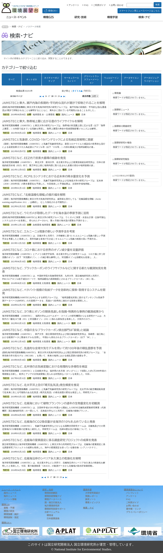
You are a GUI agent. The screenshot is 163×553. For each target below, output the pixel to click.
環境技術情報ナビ (53, 496)
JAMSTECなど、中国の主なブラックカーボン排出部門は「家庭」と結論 (45, 330)
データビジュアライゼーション (151, 79)
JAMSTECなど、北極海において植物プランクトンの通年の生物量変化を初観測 (51, 403)
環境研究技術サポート (55, 509)
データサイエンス (131, 79)
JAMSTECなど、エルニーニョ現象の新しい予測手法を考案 (38, 231)
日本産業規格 (53, 518)
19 (55, 96)
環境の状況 (9, 511)
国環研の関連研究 (122, 126)
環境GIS (48, 17)
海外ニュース (10, 496)
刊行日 (87, 91)
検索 (157, 4)
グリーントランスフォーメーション (91, 79)
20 (59, 96)
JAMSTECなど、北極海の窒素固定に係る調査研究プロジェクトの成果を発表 (49, 440)
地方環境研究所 (52, 506)
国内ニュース (10, 493)
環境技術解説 (51, 493)
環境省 (50, 515)
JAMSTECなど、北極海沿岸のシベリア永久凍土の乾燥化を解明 (41, 458)
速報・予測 (9, 508)
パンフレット (132, 493)
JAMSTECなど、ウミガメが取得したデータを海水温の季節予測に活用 (45, 213)
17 (49, 96)
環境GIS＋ (51, 10)
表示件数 (86, 96)
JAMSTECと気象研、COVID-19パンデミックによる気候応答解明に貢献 (47, 139)
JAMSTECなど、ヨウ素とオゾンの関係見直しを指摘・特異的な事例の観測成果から (53, 311)
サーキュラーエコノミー (71, 79)
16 (46, 96)
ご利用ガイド (98, 5)
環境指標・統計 (11, 514)
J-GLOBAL (124, 176)
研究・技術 (80, 17)
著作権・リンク (133, 509)
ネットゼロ (31, 79)
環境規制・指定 (11, 517)
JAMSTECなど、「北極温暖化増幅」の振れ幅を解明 (33, 194)
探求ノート (90, 499)
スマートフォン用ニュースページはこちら (139, 11)
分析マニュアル (52, 512)
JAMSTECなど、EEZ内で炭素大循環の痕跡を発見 (34, 158)
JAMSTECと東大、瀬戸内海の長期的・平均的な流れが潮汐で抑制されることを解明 (53, 102)
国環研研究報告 (121, 159)
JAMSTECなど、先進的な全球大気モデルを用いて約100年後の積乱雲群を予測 (52, 348)
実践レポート (91, 496)
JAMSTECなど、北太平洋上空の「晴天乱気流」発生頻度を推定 (40, 385)
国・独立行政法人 (53, 502)
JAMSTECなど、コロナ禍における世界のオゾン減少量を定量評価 (43, 249)
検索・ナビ (144, 17)
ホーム (5, 27)
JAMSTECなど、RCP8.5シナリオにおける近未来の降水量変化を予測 (46, 176)
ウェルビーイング (111, 79)
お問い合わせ (116, 5)
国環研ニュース (121, 109)
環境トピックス (92, 502)
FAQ (85, 5)
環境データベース (53, 499)
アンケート (73, 5)
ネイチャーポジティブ (51, 79)
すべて (11, 79)
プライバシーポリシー (136, 512)
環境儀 (117, 93)
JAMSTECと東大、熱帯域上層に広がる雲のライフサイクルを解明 (42, 121)
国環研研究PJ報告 (123, 143)
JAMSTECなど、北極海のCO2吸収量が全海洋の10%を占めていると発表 (48, 421)
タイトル (76, 91)
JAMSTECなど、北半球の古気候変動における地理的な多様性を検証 (44, 366)
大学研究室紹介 (92, 493)
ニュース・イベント (16, 17)
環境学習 (112, 17)
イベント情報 (10, 499)
